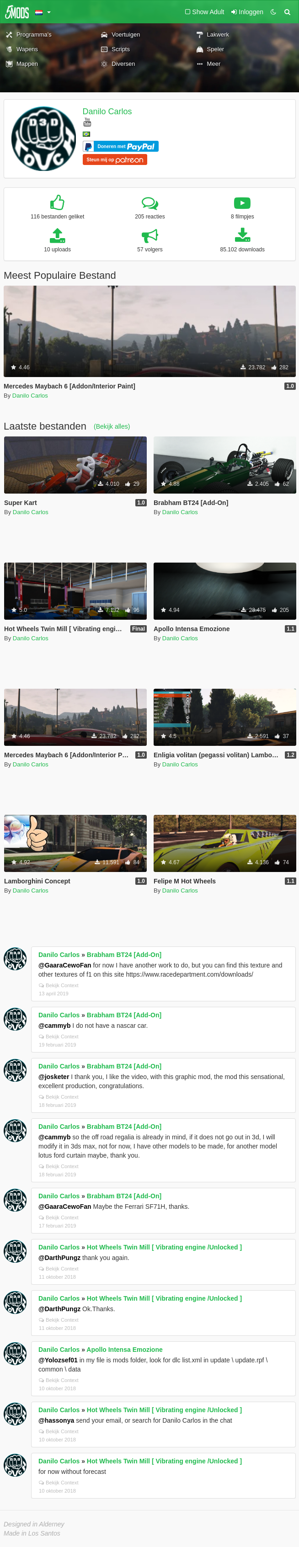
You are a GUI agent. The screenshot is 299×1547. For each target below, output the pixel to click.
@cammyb (54, 1025)
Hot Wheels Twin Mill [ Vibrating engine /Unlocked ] (164, 1247)
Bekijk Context (59, 985)
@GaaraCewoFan (64, 965)
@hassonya (56, 1420)
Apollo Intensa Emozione (124, 1349)
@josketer (53, 1076)
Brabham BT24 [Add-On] (124, 954)
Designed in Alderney (34, 1524)
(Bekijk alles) (112, 426)
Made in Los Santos (32, 1533)
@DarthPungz (59, 1257)
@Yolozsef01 (58, 1360)
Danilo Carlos (107, 111)
